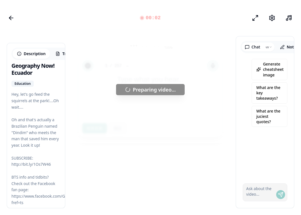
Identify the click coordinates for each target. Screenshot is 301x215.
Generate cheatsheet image (270, 69)
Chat (252, 47)
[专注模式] (255, 18)
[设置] (272, 18)
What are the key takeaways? (268, 93)
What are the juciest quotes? (268, 116)
